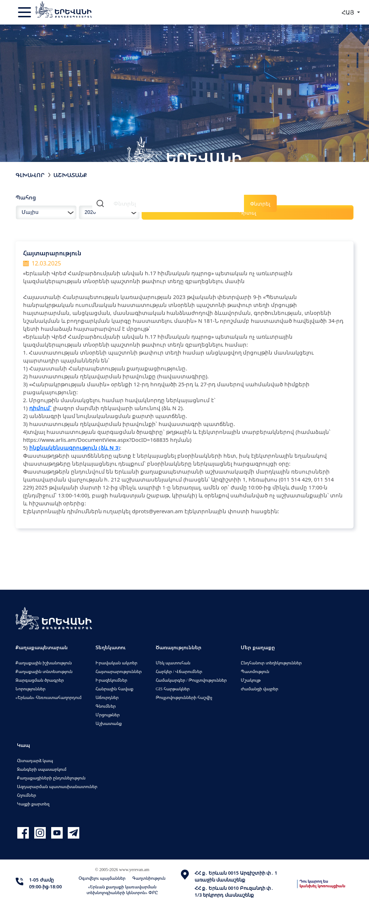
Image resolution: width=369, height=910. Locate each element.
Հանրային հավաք (114, 689)
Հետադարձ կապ (35, 760)
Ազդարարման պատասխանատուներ (57, 786)
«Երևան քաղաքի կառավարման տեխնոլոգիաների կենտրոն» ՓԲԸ (122, 890)
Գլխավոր (30, 175)
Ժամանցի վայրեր (259, 689)
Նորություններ (30, 689)
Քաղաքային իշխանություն (43, 663)
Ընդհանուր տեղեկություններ (271, 663)
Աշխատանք (70, 175)
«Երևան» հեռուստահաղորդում (48, 697)
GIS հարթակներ (173, 689)
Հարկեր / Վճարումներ (179, 671)
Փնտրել (260, 203)
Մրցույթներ (107, 715)
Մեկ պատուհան (173, 663)
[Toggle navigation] (25, 12)
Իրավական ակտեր (116, 663)
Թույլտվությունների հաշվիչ (184, 697)
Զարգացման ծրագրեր (39, 680)
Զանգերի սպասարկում (41, 769)
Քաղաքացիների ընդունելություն (51, 778)
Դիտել (247, 212)
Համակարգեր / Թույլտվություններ (191, 680)
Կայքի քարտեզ (33, 804)
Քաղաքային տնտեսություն (43, 671)
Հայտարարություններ (118, 671)
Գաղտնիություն (148, 878)
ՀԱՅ (349, 12)
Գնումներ (105, 706)
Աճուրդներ (107, 697)
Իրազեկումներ (111, 680)
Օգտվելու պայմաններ (102, 878)
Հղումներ (26, 795)
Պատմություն (255, 671)
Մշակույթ (251, 680)
